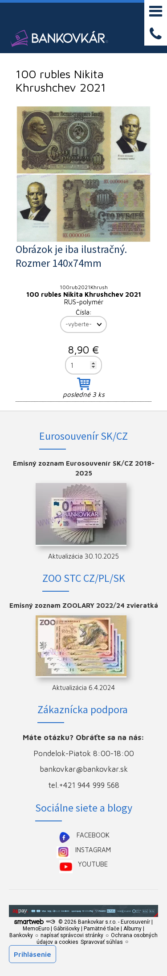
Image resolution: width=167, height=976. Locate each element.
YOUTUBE (93, 864)
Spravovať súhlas (102, 942)
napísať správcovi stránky (72, 935)
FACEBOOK (93, 835)
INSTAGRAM (93, 850)
